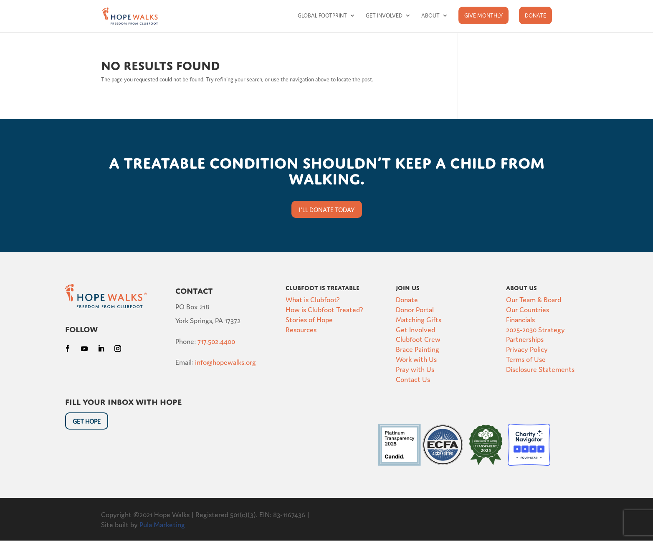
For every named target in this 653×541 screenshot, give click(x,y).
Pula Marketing (162, 524)
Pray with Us (415, 368)
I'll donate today (326, 209)
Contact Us (413, 378)
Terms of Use (526, 358)
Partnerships (525, 338)
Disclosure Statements (540, 368)
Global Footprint (322, 16)
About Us (521, 286)
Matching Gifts (418, 319)
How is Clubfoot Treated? (324, 309)
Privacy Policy (527, 348)
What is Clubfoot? (313, 299)
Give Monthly (483, 15)
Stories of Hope (309, 319)
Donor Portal (415, 309)
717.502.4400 (216, 340)
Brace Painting (417, 348)
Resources (301, 329)
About (430, 16)
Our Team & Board (533, 299)
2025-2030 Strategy (535, 329)
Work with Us (416, 358)
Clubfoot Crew (418, 338)
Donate (535, 15)
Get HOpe (87, 421)
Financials (520, 319)
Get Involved (384, 16)
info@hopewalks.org (225, 361)
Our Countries (527, 309)
